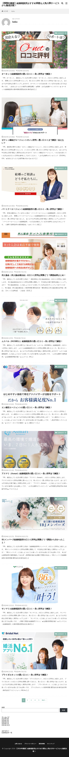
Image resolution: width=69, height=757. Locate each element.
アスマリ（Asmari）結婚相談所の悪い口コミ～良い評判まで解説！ (31, 473)
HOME (6, 11)
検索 (3, 707)
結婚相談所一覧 (61, 33)
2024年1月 (5, 723)
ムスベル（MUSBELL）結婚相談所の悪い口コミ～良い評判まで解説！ (32, 341)
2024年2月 (5, 722)
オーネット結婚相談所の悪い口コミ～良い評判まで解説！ (27, 74)
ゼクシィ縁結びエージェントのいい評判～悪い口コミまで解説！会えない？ (33, 141)
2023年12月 (6, 725)
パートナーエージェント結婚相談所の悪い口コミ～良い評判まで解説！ (33, 209)
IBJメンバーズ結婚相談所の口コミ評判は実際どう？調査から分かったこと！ (33, 541)
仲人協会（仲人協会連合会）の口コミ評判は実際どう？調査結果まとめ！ (34, 275)
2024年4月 (5, 719)
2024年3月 (5, 720)
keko (13, 11)
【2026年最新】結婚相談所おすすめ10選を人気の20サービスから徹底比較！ (30, 4)
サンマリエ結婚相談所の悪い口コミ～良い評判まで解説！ (27, 608)
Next (43, 700)
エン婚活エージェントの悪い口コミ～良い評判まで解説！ (27, 407)
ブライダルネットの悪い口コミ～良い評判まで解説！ (25, 674)
